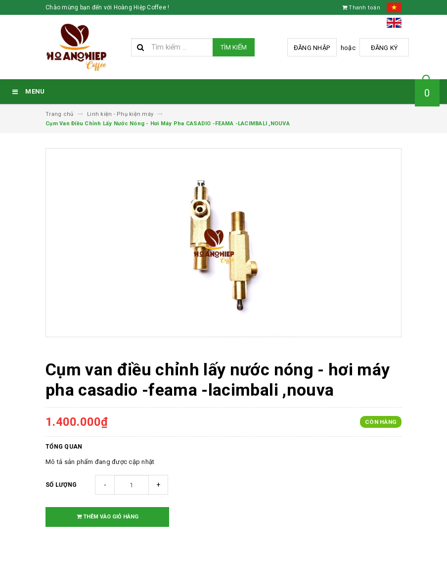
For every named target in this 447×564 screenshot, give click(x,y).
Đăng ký (384, 47)
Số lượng (61, 484)
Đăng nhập (312, 47)
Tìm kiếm (234, 47)
